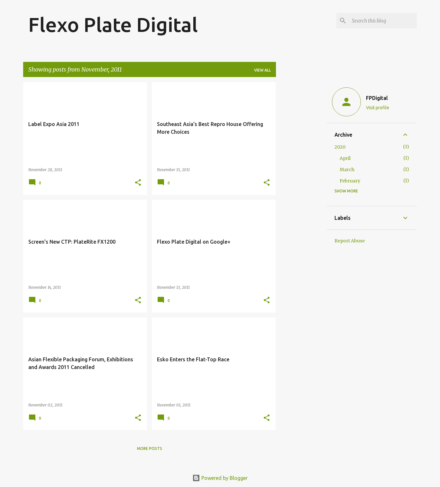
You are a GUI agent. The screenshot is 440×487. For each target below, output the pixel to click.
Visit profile (377, 107)
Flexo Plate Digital (113, 24)
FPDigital (377, 98)
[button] (138, 183)
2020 (340, 147)
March (347, 169)
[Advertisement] (301, 179)
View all (262, 70)
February (350, 181)
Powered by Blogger (220, 478)
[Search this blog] (383, 20)
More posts (149, 448)
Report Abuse (350, 241)
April (345, 158)
